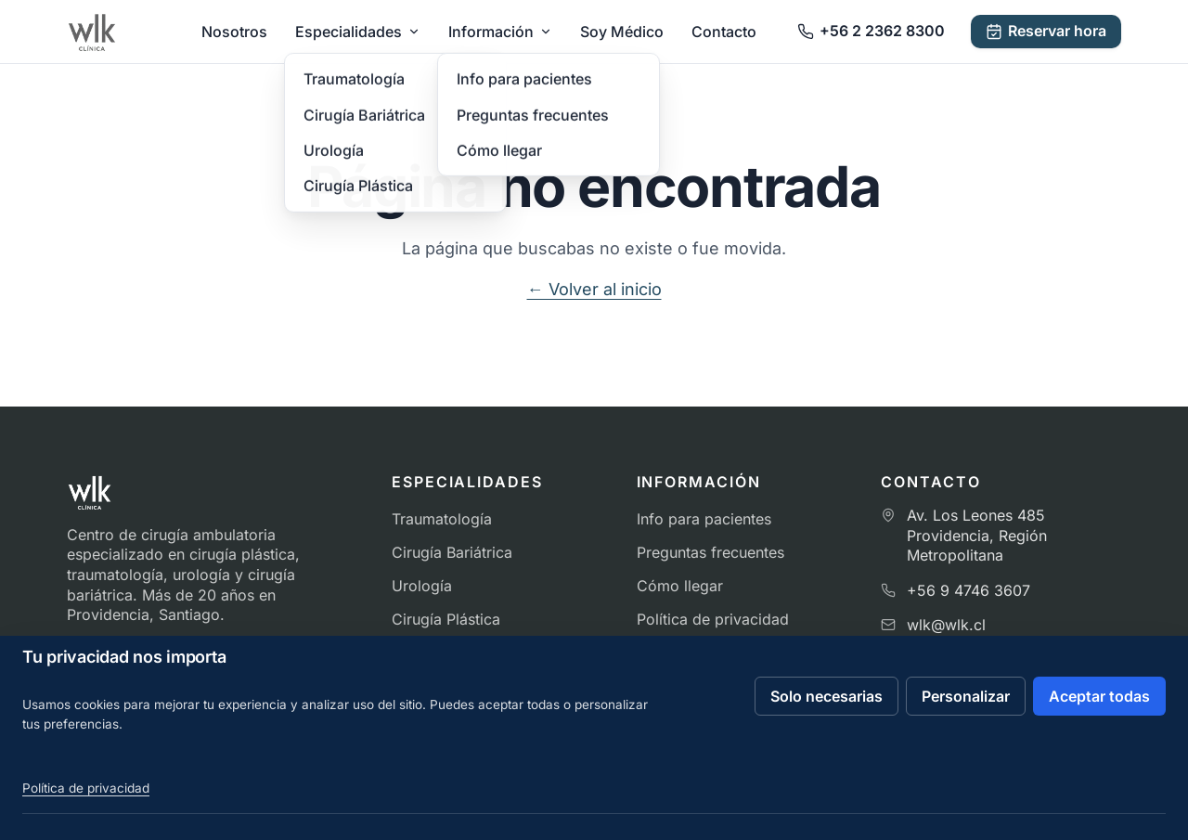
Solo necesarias (826, 696)
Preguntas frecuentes (710, 552)
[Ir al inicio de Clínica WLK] (92, 31)
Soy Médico (622, 31)
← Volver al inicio (594, 289)
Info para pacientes (704, 519)
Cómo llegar (680, 585)
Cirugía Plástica (446, 619)
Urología (422, 585)
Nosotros (234, 31)
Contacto (723, 31)
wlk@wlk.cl (946, 624)
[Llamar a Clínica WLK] (871, 31)
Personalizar (966, 696)
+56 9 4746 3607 (968, 590)
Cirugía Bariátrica (452, 552)
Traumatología (442, 519)
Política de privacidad (713, 619)
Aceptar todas (1099, 696)
